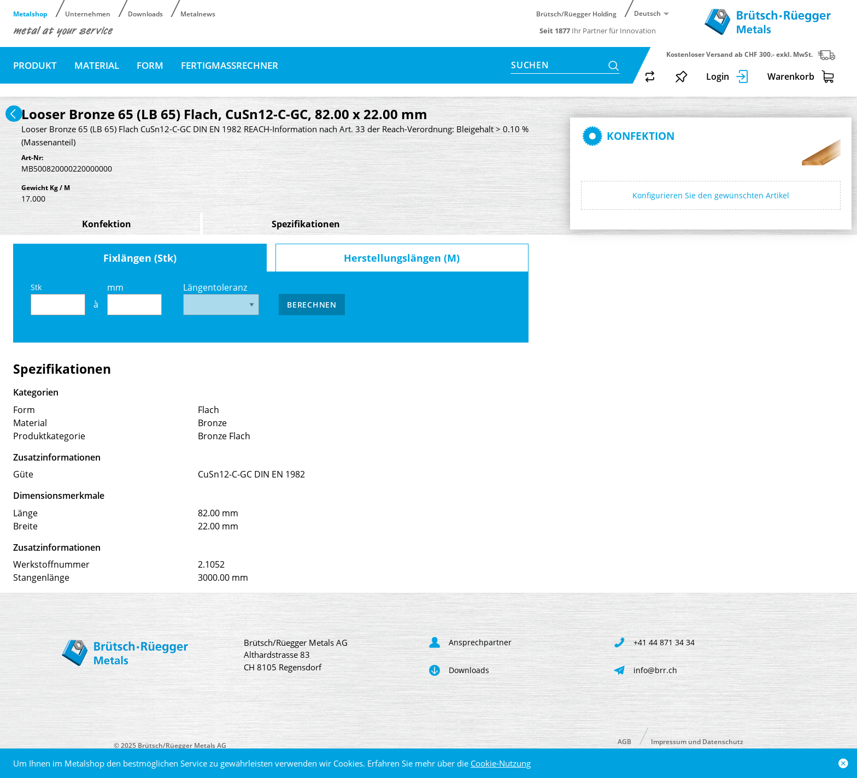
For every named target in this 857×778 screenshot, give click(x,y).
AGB (624, 741)
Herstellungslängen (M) (402, 257)
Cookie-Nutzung (501, 763)
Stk (58, 298)
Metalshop (30, 13)
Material (96, 65)
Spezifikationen (306, 224)
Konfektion (106, 224)
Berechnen (311, 304)
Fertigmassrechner (229, 65)
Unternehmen (87, 13)
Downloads (145, 13)
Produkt (35, 65)
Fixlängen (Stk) (140, 257)
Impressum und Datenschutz (697, 741)
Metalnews (197, 13)
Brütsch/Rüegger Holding (576, 13)
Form (150, 65)
